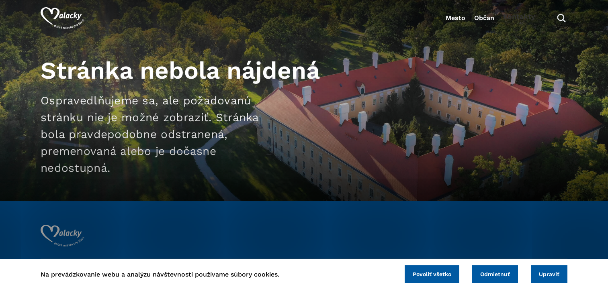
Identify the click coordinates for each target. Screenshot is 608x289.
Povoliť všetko (416, 273)
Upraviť (546, 273)
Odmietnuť (485, 273)
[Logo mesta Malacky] (62, 22)
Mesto (432, 22)
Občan (472, 22)
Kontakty (516, 22)
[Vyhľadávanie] (555, 22)
